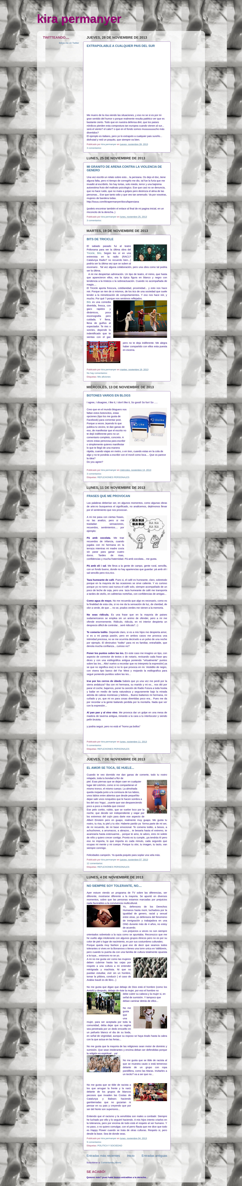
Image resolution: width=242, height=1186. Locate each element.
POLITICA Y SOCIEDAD (109, 1145)
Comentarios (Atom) (111, 1162)
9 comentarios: (94, 1142)
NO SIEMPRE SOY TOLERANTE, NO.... (114, 885)
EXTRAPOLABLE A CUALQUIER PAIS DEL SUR (121, 46)
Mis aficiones (104, 376)
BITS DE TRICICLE (100, 239)
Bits (89, 302)
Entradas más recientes (103, 1155)
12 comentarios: (95, 863)
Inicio (130, 1155)
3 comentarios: (94, 148)
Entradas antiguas (154, 1155)
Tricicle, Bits (94, 253)
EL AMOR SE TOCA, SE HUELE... (110, 767)
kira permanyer (79, 18)
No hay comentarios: (97, 373)
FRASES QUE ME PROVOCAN (108, 496)
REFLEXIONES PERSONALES (113, 477)
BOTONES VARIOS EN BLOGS (108, 395)
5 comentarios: (94, 745)
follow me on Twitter (69, 43)
